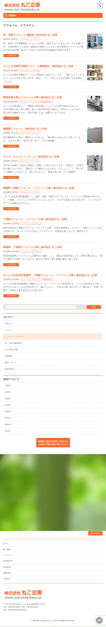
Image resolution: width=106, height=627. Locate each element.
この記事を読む (11, 55)
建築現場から (47, 102)
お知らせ (8, 323)
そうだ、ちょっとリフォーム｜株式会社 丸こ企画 (31, 156)
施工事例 (7, 549)
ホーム (6, 543)
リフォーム (8, 555)
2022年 (8, 412)
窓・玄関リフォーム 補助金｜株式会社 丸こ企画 (30, 35)
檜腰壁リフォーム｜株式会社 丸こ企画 (24, 128)
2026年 (8, 386)
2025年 (8, 392)
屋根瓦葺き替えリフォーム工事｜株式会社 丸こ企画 (32, 97)
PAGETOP (95, 533)
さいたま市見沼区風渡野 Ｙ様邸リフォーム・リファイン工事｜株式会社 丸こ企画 (50, 275)
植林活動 (7, 573)
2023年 (8, 405)
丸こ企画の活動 (11, 349)
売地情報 (8, 356)
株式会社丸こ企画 (49, 620)
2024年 (8, 399)
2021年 (8, 418)
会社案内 (7, 567)
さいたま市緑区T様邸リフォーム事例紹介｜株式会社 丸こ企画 (38, 66)
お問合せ (7, 579)
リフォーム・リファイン (29, 39)
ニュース (8, 330)
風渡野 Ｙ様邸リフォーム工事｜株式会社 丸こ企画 (32, 247)
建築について (10, 363)
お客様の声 (8, 561)
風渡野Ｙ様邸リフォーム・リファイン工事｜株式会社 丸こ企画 (38, 188)
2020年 (8, 424)
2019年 (8, 431)
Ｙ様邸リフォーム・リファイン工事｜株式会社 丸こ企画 (35, 219)
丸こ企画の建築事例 (13, 343)
